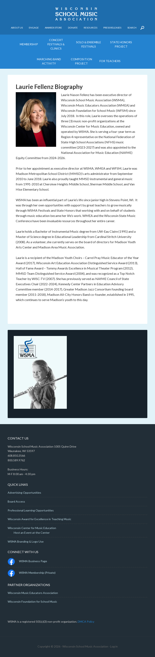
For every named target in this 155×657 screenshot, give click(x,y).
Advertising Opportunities (24, 492)
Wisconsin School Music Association (77, 14)
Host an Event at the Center (32, 532)
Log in (114, 646)
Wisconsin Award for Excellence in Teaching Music (39, 519)
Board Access (16, 501)
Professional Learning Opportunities (31, 510)
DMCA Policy (86, 621)
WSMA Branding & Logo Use (26, 541)
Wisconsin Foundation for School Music (32, 601)
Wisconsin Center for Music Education (32, 528)
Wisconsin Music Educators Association (33, 593)
